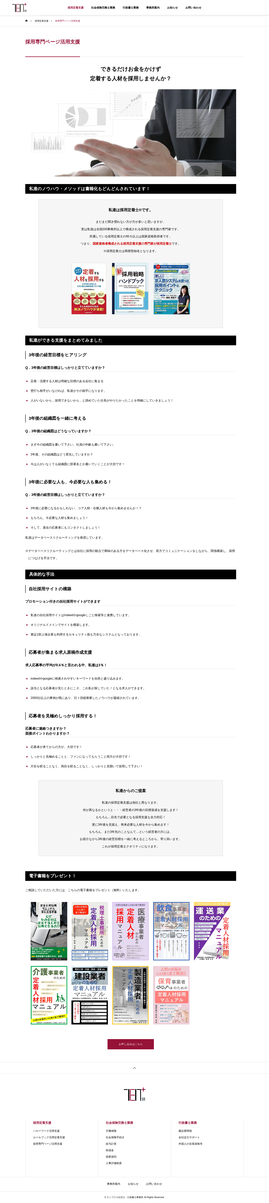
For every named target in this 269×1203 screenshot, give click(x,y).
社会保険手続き (115, 1137)
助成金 (110, 1150)
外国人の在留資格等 (191, 1143)
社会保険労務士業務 (103, 7)
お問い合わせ (193, 7)
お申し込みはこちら (130, 1045)
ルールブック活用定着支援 (49, 1137)
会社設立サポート (189, 1137)
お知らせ (172, 7)
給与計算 (111, 1143)
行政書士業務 (131, 7)
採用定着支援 (76, 7)
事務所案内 (153, 7)
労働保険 (111, 1130)
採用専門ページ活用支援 (47, 1143)
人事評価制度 (114, 1163)
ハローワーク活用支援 (46, 1130)
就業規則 (111, 1156)
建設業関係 (185, 1130)
